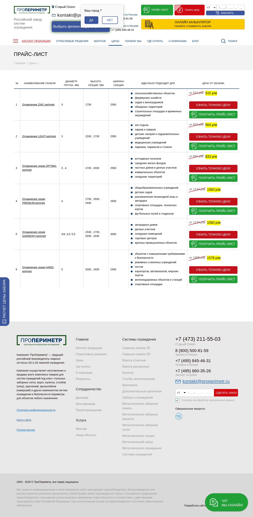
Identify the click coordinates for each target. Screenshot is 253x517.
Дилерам (82, 397)
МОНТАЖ (100, 41)
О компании (84, 372)
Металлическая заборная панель (140, 406)
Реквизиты (83, 379)
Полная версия (26, 429)
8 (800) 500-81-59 (191, 350)
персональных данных (221, 400)
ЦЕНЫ (115, 41)
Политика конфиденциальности (36, 409)
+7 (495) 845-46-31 (123, 29)
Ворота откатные (134, 360)
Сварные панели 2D (136, 354)
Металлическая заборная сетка (140, 427)
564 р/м (211, 125)
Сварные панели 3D (136, 348)
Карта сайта (24, 419)
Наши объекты (86, 435)
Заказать (227, 12)
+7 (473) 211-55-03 (198, 339)
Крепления (129, 385)
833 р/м (211, 156)
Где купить (83, 366)
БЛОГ (195, 41)
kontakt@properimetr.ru (206, 381)
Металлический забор (137, 442)
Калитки (128, 372)
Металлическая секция (138, 435)
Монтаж (81, 428)
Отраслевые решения (91, 354)
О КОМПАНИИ (178, 41)
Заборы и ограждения (137, 397)
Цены (80, 360)
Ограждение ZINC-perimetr (38, 104)
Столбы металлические (138, 379)
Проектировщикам (89, 410)
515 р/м (211, 93)
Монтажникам (85, 403)
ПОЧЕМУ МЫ (133, 41)
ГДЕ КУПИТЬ (155, 41)
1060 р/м (214, 189)
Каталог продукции (89, 348)
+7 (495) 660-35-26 (193, 371)
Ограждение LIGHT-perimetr (39, 136)
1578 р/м (214, 258)
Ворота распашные (135, 366)
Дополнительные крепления (142, 391)
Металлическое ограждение (141, 448)
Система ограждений (137, 454)
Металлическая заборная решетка (140, 417)
